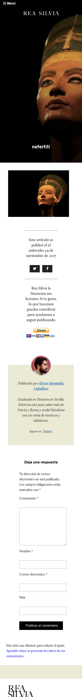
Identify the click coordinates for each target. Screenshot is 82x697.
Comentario (28, 498)
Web (22, 604)
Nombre (26, 558)
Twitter (47, 431)
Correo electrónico (33, 581)
